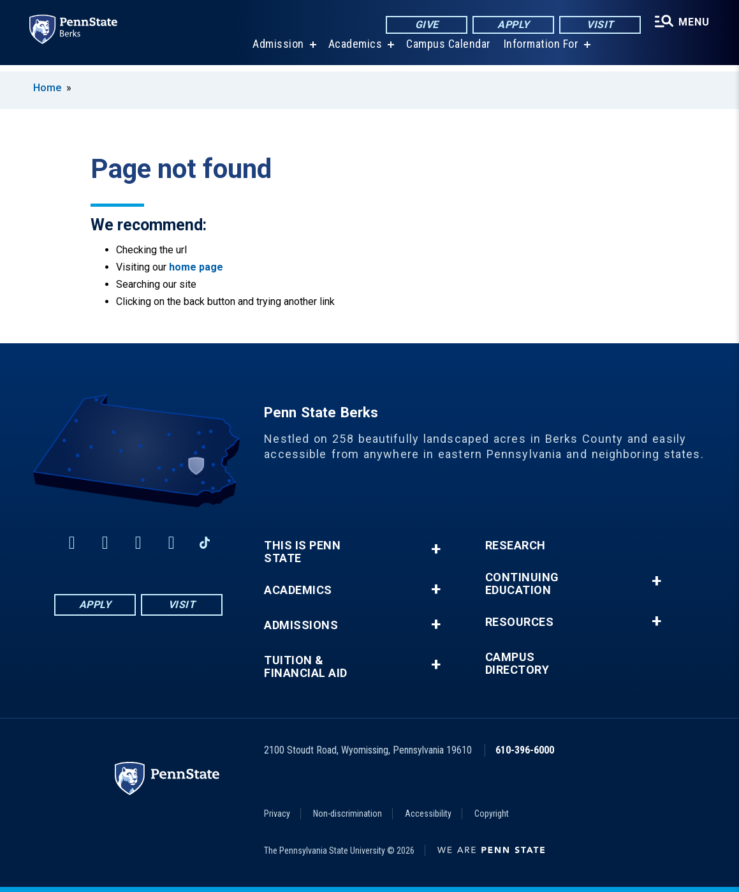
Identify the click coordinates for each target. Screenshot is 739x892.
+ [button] (436, 549)
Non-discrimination (347, 813)
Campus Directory (517, 663)
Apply (511, 25)
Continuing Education (522, 584)
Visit (598, 25)
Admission (277, 50)
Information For (540, 50)
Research (515, 545)
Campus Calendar (447, 50)
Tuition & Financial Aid (306, 667)
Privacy (277, 813)
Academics (354, 50)
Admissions (301, 625)
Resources (519, 622)
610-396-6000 (524, 750)
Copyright (491, 813)
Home (47, 88)
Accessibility (428, 813)
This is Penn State (302, 552)
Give (425, 25)
